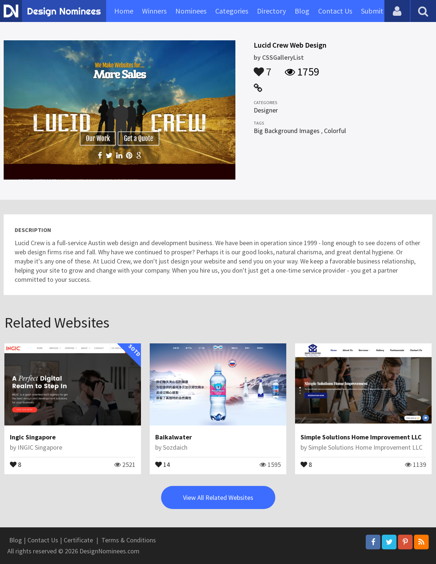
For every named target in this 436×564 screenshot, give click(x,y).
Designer (266, 110)
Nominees (190, 10)
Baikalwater (173, 437)
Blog (302, 10)
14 (162, 464)
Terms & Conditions (128, 540)
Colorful (335, 130)
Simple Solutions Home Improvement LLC (361, 437)
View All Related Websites (218, 497)
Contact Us (335, 10)
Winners (154, 10)
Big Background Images (287, 130)
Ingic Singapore (33, 437)
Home (123, 10)
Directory (271, 10)
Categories (231, 10)
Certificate (78, 540)
